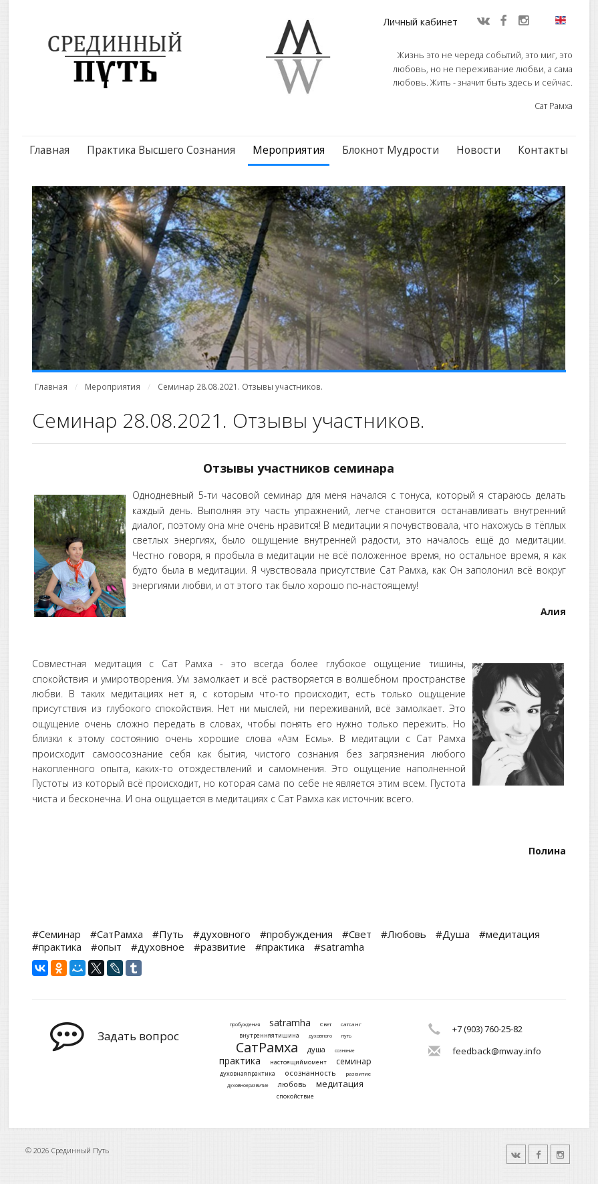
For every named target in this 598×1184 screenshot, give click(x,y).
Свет (325, 1024)
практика (240, 1061)
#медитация (509, 934)
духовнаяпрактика (247, 1074)
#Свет (356, 934)
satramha (290, 1023)
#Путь (168, 934)
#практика (57, 947)
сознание (345, 1051)
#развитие (220, 947)
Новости (478, 150)
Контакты (543, 150)
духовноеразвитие (248, 1085)
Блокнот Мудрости (390, 150)
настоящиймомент (298, 1062)
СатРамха (267, 1048)
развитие (358, 1073)
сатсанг (351, 1024)
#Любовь (403, 934)
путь (346, 1036)
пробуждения (245, 1025)
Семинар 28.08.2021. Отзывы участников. (240, 386)
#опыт (106, 947)
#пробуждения (296, 934)
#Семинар (56, 934)
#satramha (339, 947)
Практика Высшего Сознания (161, 150)
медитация (339, 1084)
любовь (292, 1084)
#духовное (157, 947)
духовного (320, 1036)
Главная (49, 150)
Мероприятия (289, 150)
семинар (353, 1061)
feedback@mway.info (496, 1051)
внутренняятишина (269, 1036)
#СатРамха (116, 934)
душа (316, 1049)
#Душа (453, 934)
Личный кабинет (421, 21)
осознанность (310, 1072)
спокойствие (295, 1096)
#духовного (222, 934)
